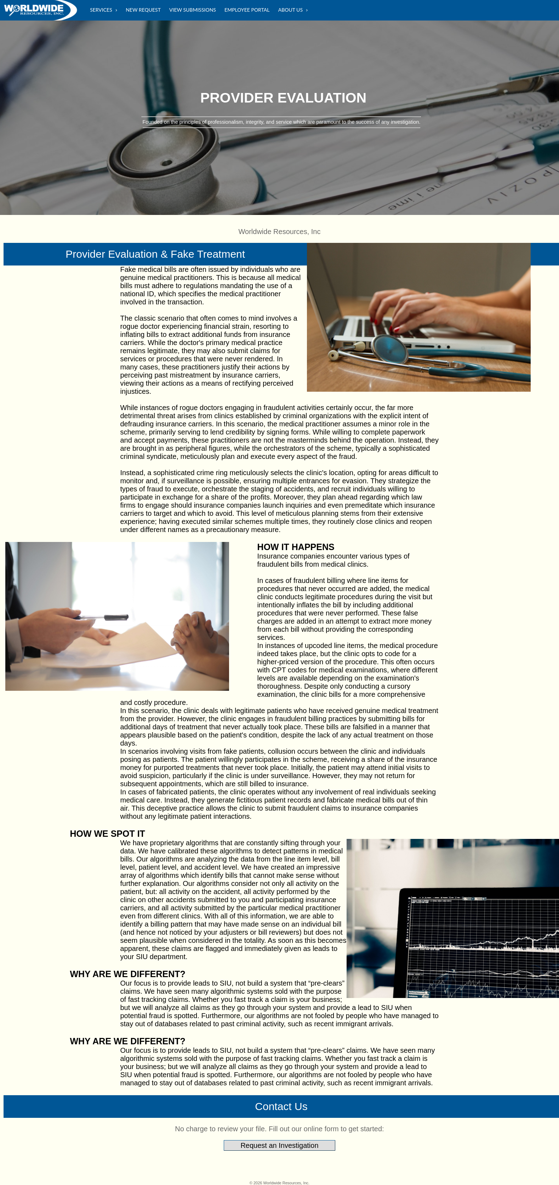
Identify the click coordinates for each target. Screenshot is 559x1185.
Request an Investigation (279, 1145)
